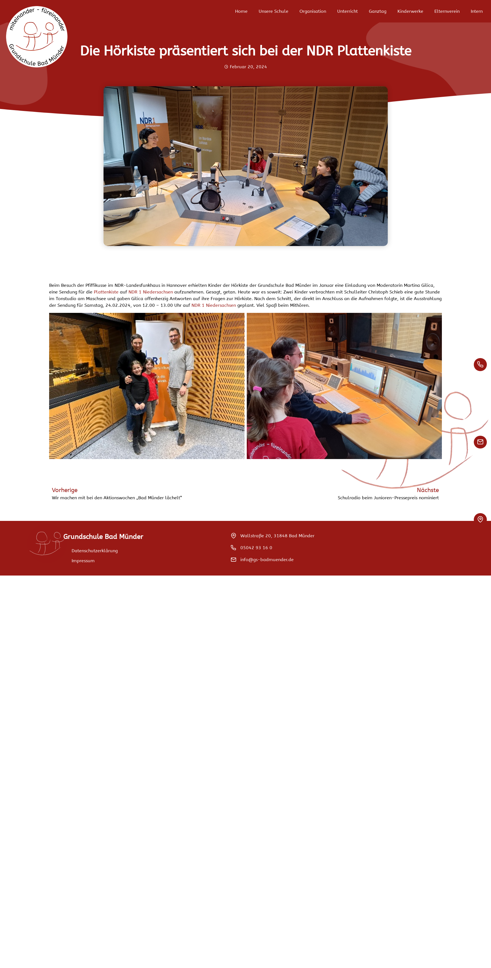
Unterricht (347, 11)
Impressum (83, 560)
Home (241, 11)
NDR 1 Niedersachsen (151, 292)
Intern (477, 11)
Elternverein (447, 11)
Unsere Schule (273, 11)
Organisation (312, 11)
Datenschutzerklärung (95, 550)
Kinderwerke (410, 11)
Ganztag (377, 11)
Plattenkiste (106, 292)
